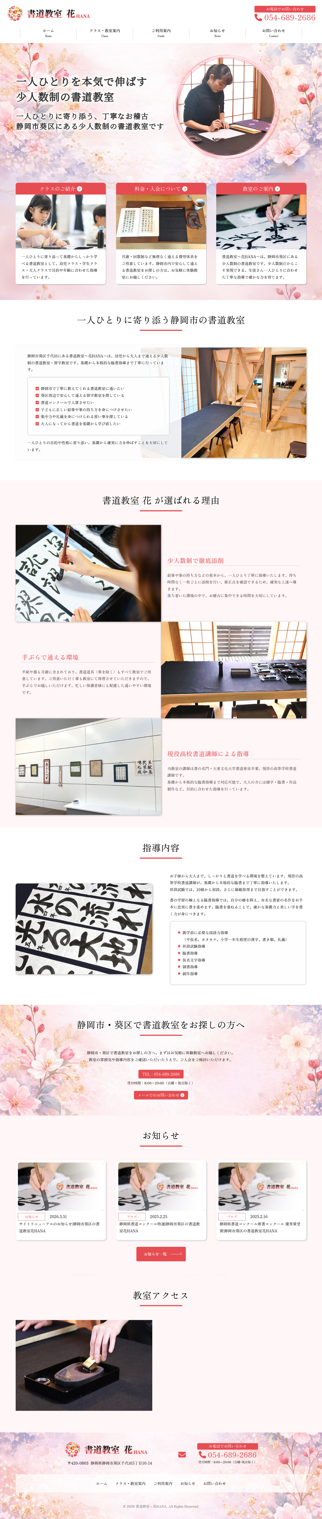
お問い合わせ (273, 33)
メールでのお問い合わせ (161, 1117)
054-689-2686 (285, 17)
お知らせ (217, 33)
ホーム (48, 33)
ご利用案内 (161, 33)
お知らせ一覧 (155, 1285)
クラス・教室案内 (104, 33)
